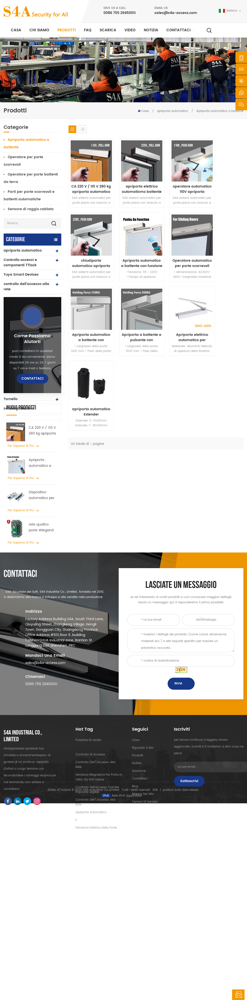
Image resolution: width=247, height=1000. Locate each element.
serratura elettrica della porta (25, 329)
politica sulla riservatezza (181, 986)
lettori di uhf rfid (18, 317)
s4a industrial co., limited (23, 873)
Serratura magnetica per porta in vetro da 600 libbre (98, 914)
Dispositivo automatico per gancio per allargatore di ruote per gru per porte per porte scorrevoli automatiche (43, 618)
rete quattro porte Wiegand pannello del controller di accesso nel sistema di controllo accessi (42, 651)
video (130, 30)
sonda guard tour (19, 408)
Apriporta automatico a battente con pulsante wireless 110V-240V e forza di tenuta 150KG (178, 252)
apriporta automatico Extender (133, 321)
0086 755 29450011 (119, 13)
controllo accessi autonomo (28, 308)
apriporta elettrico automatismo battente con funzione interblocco (133, 183)
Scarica (108, 30)
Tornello (11, 399)
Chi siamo (39, 30)
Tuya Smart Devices (21, 274)
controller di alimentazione (27, 365)
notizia (151, 30)
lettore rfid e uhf (18, 341)
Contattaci (178, 30)
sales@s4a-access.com (175, 13)
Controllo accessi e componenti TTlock (20, 262)
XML (155, 986)
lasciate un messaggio (238, 994)
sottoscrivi (189, 918)
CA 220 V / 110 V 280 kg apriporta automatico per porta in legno (42, 554)
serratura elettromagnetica (28, 298)
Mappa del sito (143, 931)
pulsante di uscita (19, 389)
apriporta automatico (172, 111)
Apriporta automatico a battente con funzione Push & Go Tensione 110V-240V (42, 586)
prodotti (137, 892)
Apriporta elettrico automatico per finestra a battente (88, 321)
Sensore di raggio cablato (31, 209)
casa (135, 877)
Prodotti (66, 30)
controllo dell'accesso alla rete (26, 286)
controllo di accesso (90, 891)
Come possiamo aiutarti (32, 462)
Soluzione (139, 908)
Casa (16, 30)
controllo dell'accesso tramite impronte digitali (97, 926)
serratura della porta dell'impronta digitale (23, 353)
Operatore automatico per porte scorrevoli (133, 252)
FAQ (87, 30)
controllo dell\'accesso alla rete (95, 901)
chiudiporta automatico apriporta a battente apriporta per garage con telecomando (223, 183)
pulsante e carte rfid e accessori (23, 377)
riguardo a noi (142, 885)
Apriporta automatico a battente (219, 111)
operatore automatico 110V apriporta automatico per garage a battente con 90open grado (178, 183)
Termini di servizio (145, 938)
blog (135, 923)
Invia (178, 820)
